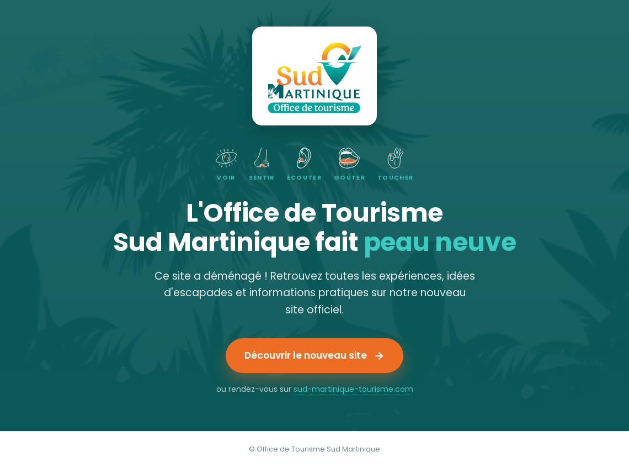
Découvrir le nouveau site (314, 355)
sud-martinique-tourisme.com (353, 389)
